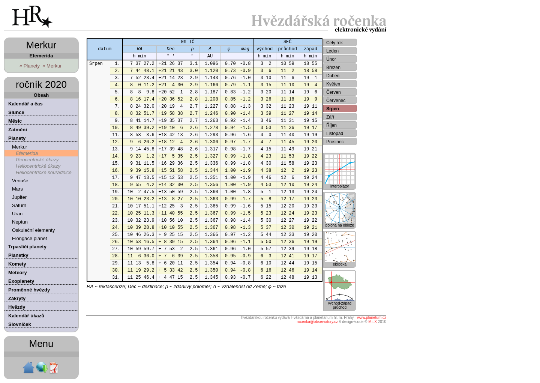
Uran (17, 213)
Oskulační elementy (33, 230)
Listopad (334, 133)
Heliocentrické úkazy (38, 166)
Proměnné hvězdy (29, 290)
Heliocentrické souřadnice (44, 172)
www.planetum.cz (371, 317)
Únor (331, 59)
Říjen (331, 125)
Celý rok (334, 42)
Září (330, 117)
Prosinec (335, 141)
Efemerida (27, 153)
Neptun (20, 222)
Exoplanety (21, 281)
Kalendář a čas (25, 104)
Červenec (335, 100)
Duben (332, 75)
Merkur (19, 147)
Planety (17, 138)
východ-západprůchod (340, 303)
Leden (332, 51)
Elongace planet (29, 238)
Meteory (17, 272)
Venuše (20, 180)
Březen (333, 67)
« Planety (30, 66)
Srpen (332, 108)
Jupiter (19, 197)
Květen (333, 84)
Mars (17, 189)
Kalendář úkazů (26, 315)
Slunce (16, 112)
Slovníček (19, 324)
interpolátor (340, 184)
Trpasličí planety (27, 246)
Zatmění (17, 129)
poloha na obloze (340, 223)
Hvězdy (17, 307)
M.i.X (372, 322)
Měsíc (15, 121)
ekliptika (340, 262)
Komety (17, 264)
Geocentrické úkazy (37, 159)
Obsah (41, 95)
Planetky (18, 255)
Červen (333, 92)
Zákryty (17, 298)
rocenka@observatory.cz (317, 322)
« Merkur (52, 66)
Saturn (19, 205)
